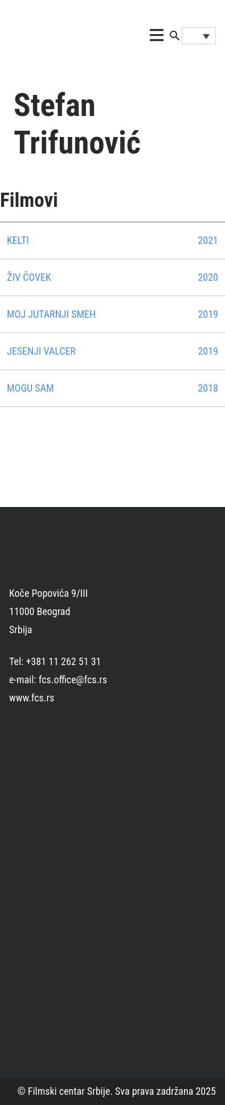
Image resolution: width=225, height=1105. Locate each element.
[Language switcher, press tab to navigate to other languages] (199, 35)
